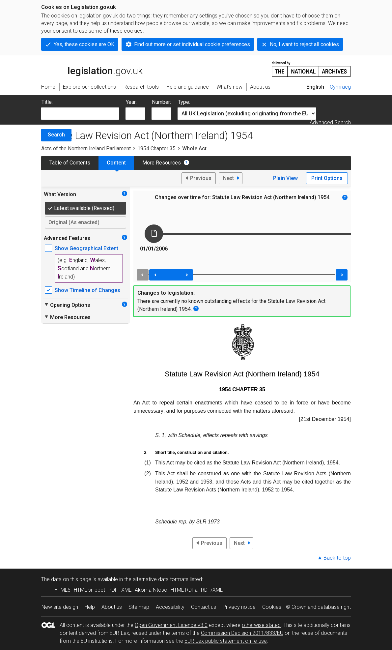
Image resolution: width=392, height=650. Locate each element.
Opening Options (67, 305)
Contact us (203, 607)
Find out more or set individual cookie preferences (192, 44)
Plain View (285, 178)
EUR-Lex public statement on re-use (225, 641)
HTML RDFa (184, 590)
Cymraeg (340, 87)
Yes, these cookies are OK (84, 44)
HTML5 (62, 590)
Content (116, 163)
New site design (60, 607)
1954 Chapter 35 (156, 148)
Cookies (271, 607)
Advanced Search (330, 122)
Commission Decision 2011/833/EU (242, 633)
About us (111, 607)
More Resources (161, 163)
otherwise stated (261, 625)
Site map (138, 607)
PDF (113, 590)
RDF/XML (212, 590)
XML (126, 590)
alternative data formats (160, 579)
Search (56, 135)
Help (90, 607)
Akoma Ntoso (151, 590)
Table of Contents (69, 163)
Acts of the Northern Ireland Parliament (86, 148)
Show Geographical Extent (86, 248)
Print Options (327, 178)
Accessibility (170, 607)
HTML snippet (89, 590)
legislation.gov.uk (92, 68)
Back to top (337, 558)
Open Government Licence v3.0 (171, 625)
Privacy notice (239, 607)
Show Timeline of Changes (87, 290)
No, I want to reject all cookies (304, 44)
